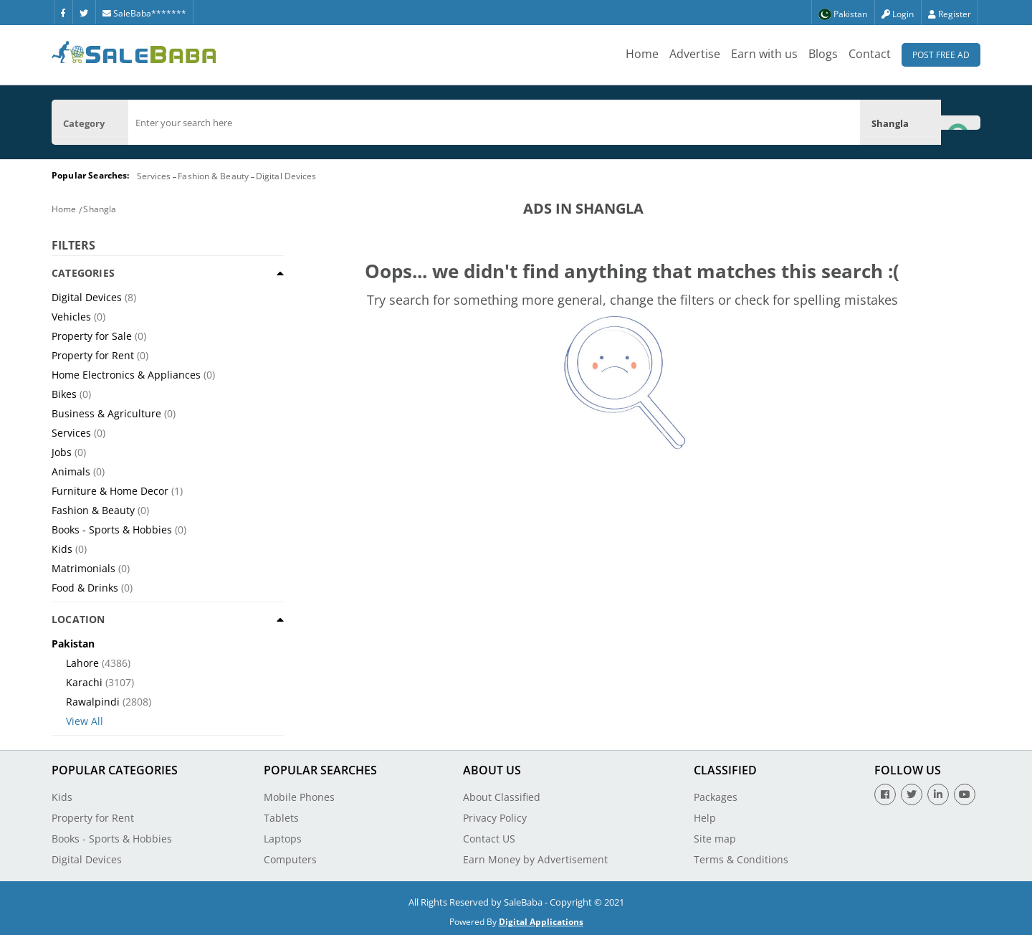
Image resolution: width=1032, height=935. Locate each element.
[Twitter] (83, 12)
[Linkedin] (938, 794)
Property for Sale (92, 336)
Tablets (281, 818)
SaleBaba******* (144, 13)
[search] (494, 122)
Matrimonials (83, 568)
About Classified (501, 797)
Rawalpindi (93, 701)
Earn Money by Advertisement (535, 859)
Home (642, 54)
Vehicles (71, 316)
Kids (62, 549)
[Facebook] (63, 12)
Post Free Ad (941, 55)
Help (705, 818)
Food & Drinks (85, 587)
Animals (71, 471)
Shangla (99, 209)
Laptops (283, 838)
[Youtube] (964, 794)
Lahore (82, 663)
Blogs (823, 54)
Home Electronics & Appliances (126, 374)
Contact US (489, 838)
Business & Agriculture (106, 413)
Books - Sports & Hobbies (112, 529)
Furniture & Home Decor (110, 491)
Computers (290, 859)
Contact (870, 54)
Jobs (62, 452)
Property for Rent (93, 355)
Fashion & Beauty (213, 176)
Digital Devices (286, 176)
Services (154, 176)
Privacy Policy (495, 818)
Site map (715, 838)
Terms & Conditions (741, 859)
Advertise (694, 54)
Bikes (64, 394)
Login (898, 14)
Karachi (84, 682)
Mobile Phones (299, 797)
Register (949, 14)
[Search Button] (960, 122)
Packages (715, 797)
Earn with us (764, 54)
